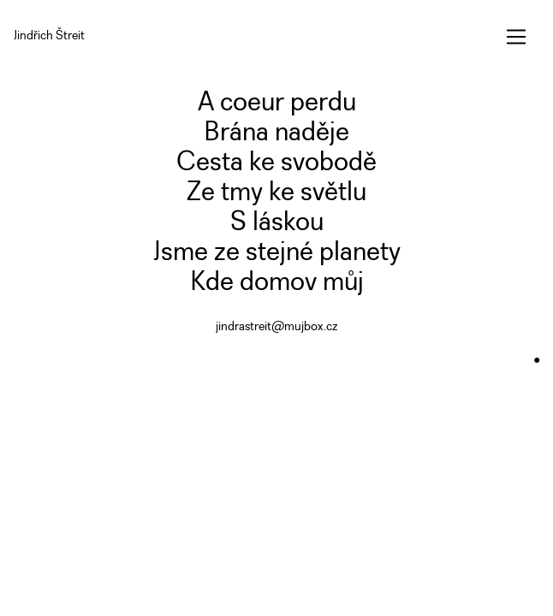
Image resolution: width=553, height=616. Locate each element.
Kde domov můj (277, 283)
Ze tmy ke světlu (276, 193)
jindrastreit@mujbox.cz (276, 327)
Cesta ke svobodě (276, 163)
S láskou (277, 223)
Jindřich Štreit (49, 36)
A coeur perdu (277, 103)
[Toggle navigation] (516, 37)
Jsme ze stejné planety (277, 253)
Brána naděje (276, 133)
